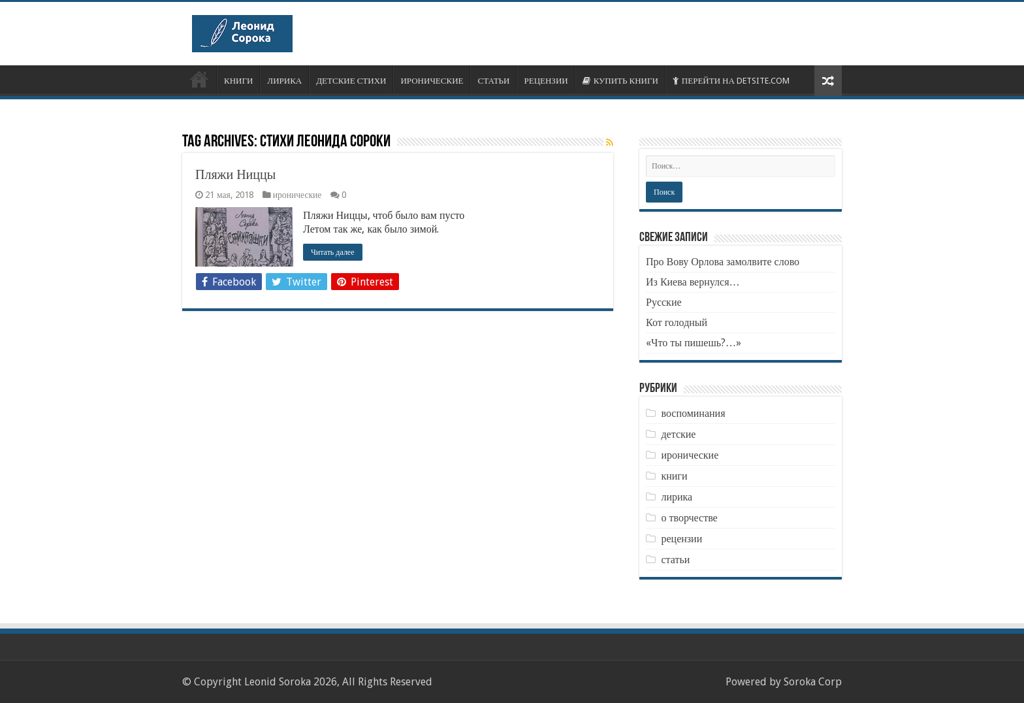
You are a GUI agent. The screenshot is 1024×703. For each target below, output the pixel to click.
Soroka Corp (813, 682)
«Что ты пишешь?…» (693, 342)
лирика (676, 497)
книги (674, 476)
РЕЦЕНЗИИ (546, 81)
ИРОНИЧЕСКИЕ (431, 81)
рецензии (681, 538)
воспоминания (693, 413)
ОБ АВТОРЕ (199, 79)
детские (678, 434)
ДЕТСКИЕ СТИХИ (351, 81)
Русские (664, 302)
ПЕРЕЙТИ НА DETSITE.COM (731, 81)
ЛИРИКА (284, 81)
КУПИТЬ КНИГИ (620, 81)
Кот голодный (676, 322)
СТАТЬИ (493, 81)
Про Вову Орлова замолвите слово (722, 261)
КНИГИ (238, 81)
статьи (675, 559)
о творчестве (689, 518)
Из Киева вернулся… (693, 282)
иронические (297, 194)
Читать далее (333, 252)
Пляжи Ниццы (235, 174)
